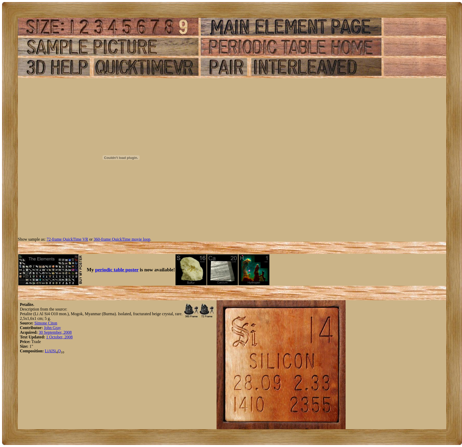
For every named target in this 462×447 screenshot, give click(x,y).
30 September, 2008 (55, 332)
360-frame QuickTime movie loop (122, 239)
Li (46, 351)
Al (51, 351)
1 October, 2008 (59, 337)
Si (54, 351)
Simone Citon (45, 323)
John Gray (52, 328)
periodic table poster (117, 269)
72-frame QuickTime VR (67, 239)
